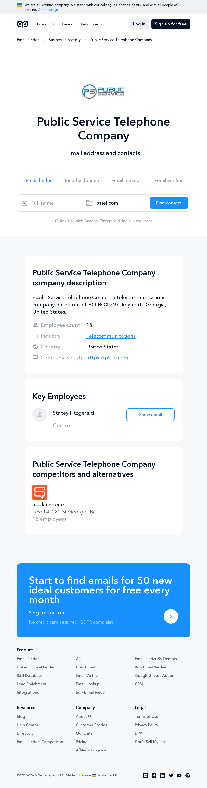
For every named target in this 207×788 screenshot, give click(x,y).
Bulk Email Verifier (151, 667)
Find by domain (82, 180)
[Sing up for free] (171, 616)
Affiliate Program (91, 750)
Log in (139, 24)
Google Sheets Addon (154, 675)
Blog (21, 716)
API (79, 658)
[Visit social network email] (145, 775)
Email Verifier (87, 675)
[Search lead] (169, 203)
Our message (48, 9)
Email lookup (125, 180)
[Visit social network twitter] (170, 775)
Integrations (28, 692)
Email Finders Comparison (40, 741)
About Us (84, 716)
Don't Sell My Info (151, 741)
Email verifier (168, 180)
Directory (25, 733)
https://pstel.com (107, 357)
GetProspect (23, 24)
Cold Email (85, 667)
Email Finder (28, 39)
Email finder (39, 180)
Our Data (84, 733)
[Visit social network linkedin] (162, 775)
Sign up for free (171, 24)
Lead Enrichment (32, 683)
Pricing (68, 24)
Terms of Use (146, 716)
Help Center (27, 724)
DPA (138, 733)
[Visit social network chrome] (187, 775)
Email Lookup (88, 683)
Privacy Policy (146, 724)
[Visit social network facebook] (154, 775)
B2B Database (29, 675)
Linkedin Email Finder (35, 667)
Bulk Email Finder (91, 692)
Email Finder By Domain (156, 658)
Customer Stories (91, 724)
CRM (139, 683)
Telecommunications (111, 336)
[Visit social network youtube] (179, 775)
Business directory (64, 39)
